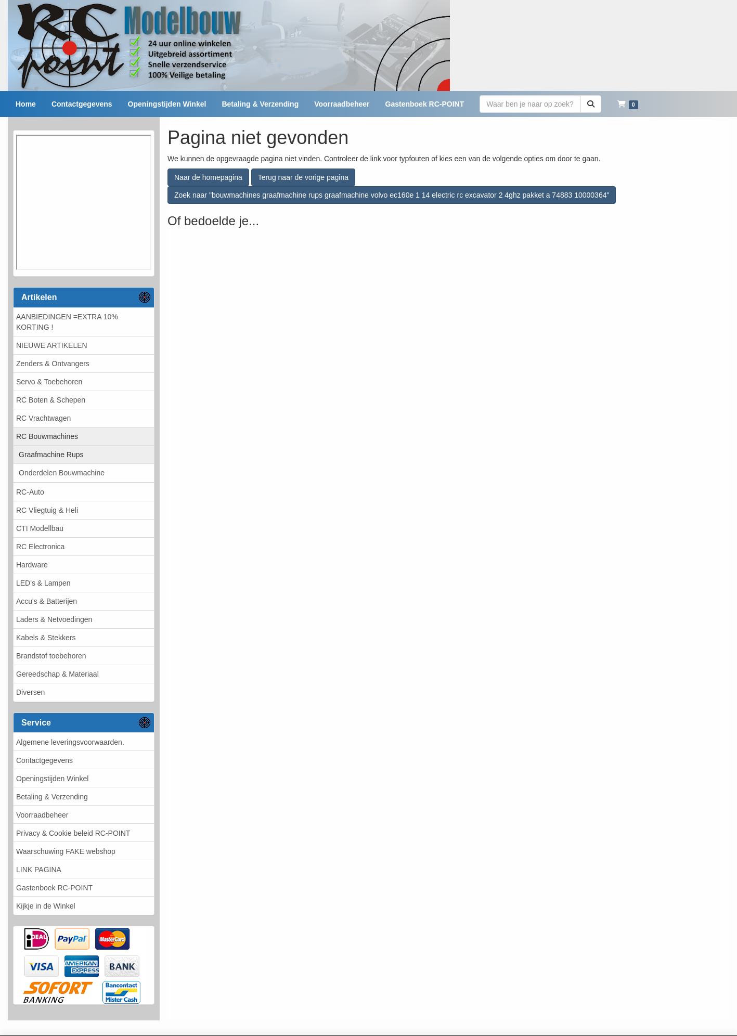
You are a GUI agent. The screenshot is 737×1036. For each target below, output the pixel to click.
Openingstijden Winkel (52, 778)
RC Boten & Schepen (50, 400)
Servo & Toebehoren (49, 382)
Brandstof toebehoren (51, 656)
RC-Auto (30, 492)
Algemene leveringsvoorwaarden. (70, 742)
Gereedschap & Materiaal (57, 674)
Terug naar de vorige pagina (303, 177)
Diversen (30, 692)
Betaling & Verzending (52, 797)
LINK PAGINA (38, 869)
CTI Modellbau (39, 528)
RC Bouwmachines (47, 436)
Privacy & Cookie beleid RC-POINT (73, 833)
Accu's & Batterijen (46, 601)
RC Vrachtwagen (43, 418)
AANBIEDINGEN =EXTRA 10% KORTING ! (67, 322)
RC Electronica (40, 546)
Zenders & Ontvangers (52, 363)
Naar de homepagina (208, 177)
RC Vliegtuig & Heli (47, 510)
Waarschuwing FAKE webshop (65, 851)
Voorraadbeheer (42, 815)
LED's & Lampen (43, 583)
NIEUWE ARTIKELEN (51, 345)
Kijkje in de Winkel (45, 906)
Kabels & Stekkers (45, 637)
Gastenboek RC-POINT (54, 888)
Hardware (32, 565)
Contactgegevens (44, 760)
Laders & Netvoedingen (54, 619)
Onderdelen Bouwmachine (62, 473)
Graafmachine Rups (51, 454)
